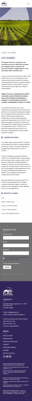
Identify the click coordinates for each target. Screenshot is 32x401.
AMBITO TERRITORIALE (8, 202)
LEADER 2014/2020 (11, 137)
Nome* (5, 242)
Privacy (5, 274)
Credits (21, 274)
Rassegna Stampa (9, 347)
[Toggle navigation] (28, 3)
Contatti (6, 344)
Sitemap (6, 350)
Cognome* (6, 249)
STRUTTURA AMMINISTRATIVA (10, 213)
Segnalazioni (7, 338)
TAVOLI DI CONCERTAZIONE (9, 205)
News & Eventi (8, 336)
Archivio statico (9, 353)
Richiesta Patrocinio (10, 341)
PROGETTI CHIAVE (11, 193)
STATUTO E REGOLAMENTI (9, 209)
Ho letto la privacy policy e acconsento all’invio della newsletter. (16, 258)
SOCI (2, 198)
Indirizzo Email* (7, 234)
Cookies (13, 274)
